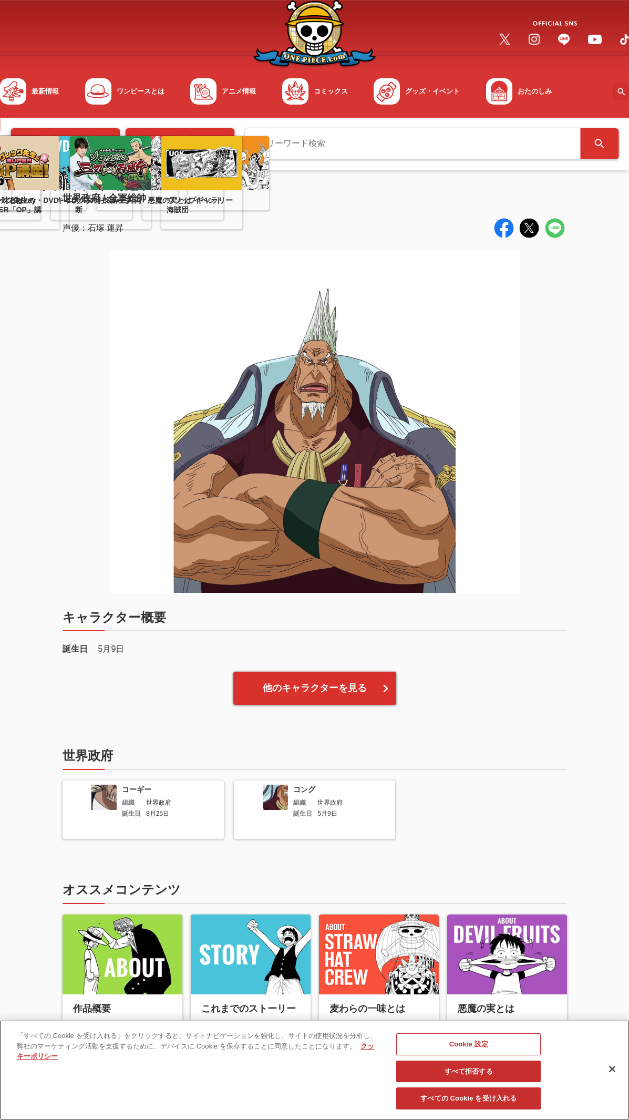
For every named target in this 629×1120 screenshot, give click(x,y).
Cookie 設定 (468, 1047)
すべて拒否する (469, 1074)
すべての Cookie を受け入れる (468, 1101)
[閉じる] (612, 1071)
